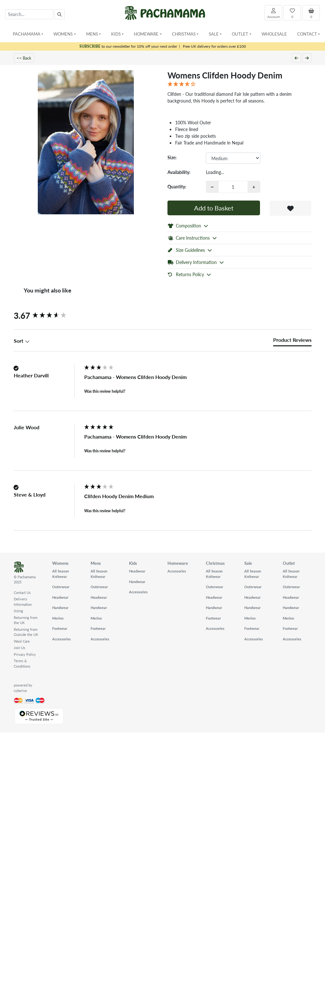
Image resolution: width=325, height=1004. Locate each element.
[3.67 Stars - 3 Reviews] (239, 84)
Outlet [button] (240, 34)
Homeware (177, 563)
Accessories (61, 639)
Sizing (18, 610)
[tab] (292, 341)
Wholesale (274, 34)
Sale (248, 563)
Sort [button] (22, 340)
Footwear (59, 628)
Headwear (60, 597)
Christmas (215, 563)
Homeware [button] (146, 34)
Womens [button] (63, 34)
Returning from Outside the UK (26, 632)
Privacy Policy (25, 654)
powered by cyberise (23, 688)
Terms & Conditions (22, 663)
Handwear (60, 607)
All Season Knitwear (60, 574)
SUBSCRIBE (90, 46)
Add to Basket (213, 207)
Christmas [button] (184, 34)
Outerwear (60, 586)
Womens (60, 563)
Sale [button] (214, 34)
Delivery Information (23, 602)
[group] (47, 315)
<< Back (24, 58)
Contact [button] (307, 34)
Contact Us (22, 592)
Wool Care (22, 641)
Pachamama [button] (26, 34)
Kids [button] (116, 34)
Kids (133, 563)
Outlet (289, 563)
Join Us (19, 647)
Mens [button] (92, 34)
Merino (57, 618)
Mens (96, 563)
